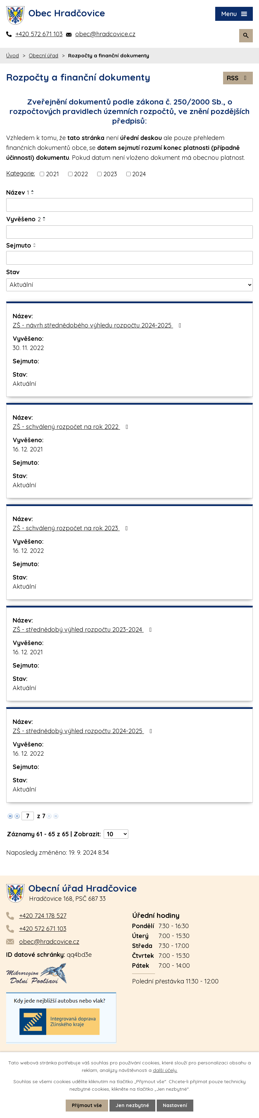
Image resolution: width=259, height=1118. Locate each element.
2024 (139, 174)
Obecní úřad (43, 55)
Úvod (12, 55)
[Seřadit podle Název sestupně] (33, 193)
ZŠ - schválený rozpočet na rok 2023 (72, 528)
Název (17, 192)
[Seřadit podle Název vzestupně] (33, 191)
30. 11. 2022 (28, 348)
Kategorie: (20, 173)
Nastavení (175, 1105)
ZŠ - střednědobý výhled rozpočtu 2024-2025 (84, 731)
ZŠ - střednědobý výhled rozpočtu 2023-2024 (84, 629)
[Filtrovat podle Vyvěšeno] (129, 232)
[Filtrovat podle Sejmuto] (129, 258)
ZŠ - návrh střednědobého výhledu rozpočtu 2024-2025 (98, 325)
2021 (52, 174)
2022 (81, 174)
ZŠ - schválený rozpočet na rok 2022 (72, 427)
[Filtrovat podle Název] (129, 205)
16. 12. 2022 (28, 551)
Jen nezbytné (132, 1105)
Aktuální (24, 384)
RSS (238, 78)
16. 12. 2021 (28, 449)
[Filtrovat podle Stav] (129, 284)
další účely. (165, 1070)
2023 (110, 174)
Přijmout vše (87, 1105)
